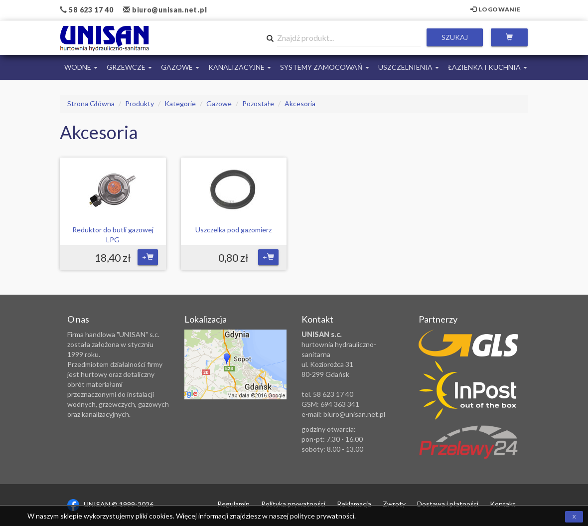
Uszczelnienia (408, 67)
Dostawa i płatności (447, 504)
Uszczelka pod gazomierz (233, 229)
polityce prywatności (322, 516)
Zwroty (394, 504)
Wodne (81, 67)
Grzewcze (129, 67)
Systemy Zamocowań (324, 67)
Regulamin (233, 504)
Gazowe (180, 67)
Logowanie (495, 9)
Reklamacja (354, 504)
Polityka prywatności (293, 504)
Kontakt (503, 504)
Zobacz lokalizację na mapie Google (235, 364)
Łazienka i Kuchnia (487, 67)
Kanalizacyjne (239, 67)
